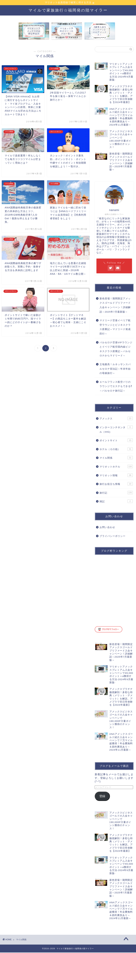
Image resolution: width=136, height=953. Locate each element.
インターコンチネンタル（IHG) (116, 430)
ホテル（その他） (116, 449)
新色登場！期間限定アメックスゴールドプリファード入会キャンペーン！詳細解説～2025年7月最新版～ (115, 306)
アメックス (116, 419)
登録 (102, 796)
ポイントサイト (116, 440)
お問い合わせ (107, 528)
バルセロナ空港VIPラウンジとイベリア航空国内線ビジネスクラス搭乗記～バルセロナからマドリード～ (116, 350)
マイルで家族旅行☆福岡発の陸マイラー (68, 10)
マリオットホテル (116, 467)
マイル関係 (116, 458)
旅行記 (116, 493)
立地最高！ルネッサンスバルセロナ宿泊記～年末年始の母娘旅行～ (115, 369)
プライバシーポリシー (112, 536)
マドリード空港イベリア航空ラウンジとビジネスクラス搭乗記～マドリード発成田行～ (115, 328)
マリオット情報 (116, 475)
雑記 (116, 501)
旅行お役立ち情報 (116, 484)
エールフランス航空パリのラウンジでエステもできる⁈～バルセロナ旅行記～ (116, 387)
